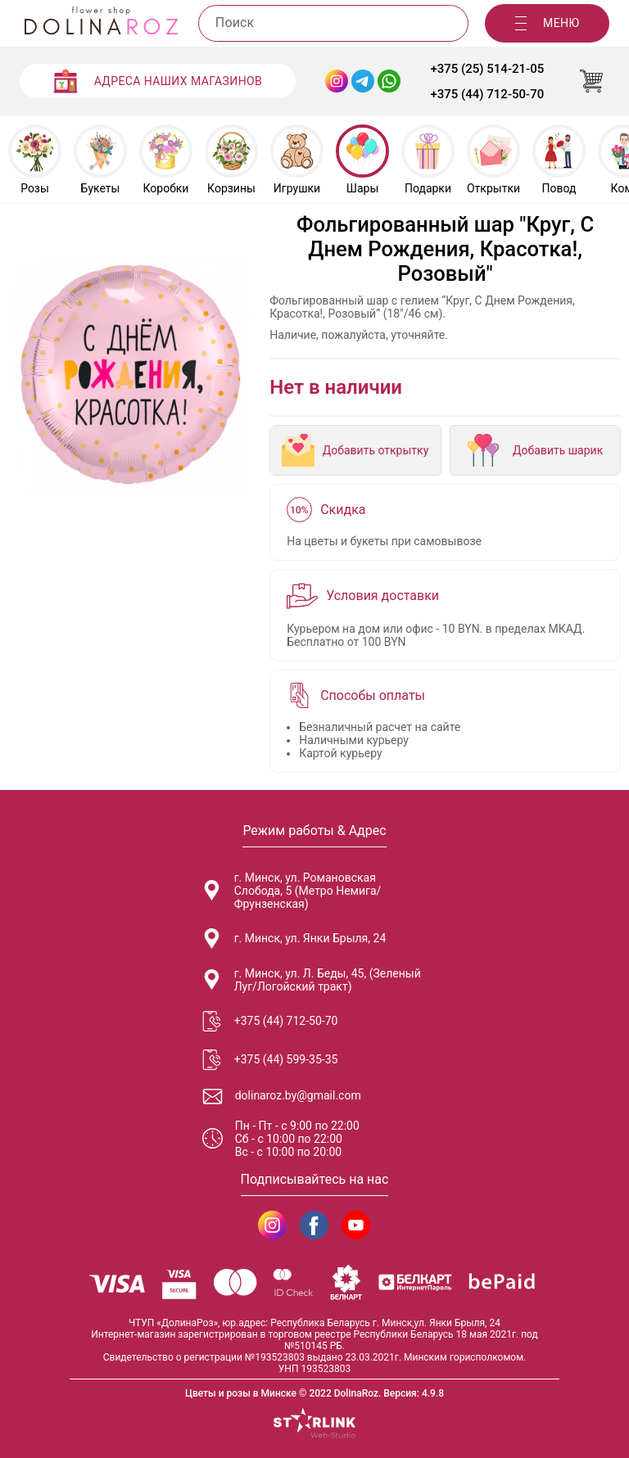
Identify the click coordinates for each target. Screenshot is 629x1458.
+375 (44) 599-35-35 (269, 1059)
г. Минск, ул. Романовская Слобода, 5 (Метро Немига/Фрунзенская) (291, 890)
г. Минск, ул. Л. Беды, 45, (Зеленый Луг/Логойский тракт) (311, 980)
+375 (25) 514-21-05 (487, 68)
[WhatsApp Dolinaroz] (389, 81)
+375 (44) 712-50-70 (487, 94)
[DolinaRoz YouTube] (356, 1225)
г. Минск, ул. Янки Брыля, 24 (294, 938)
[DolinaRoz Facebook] (314, 1225)
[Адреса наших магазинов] (158, 81)
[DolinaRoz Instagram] (272, 1225)
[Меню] (547, 23)
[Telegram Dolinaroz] (362, 81)
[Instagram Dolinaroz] (336, 81)
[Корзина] (591, 81)
